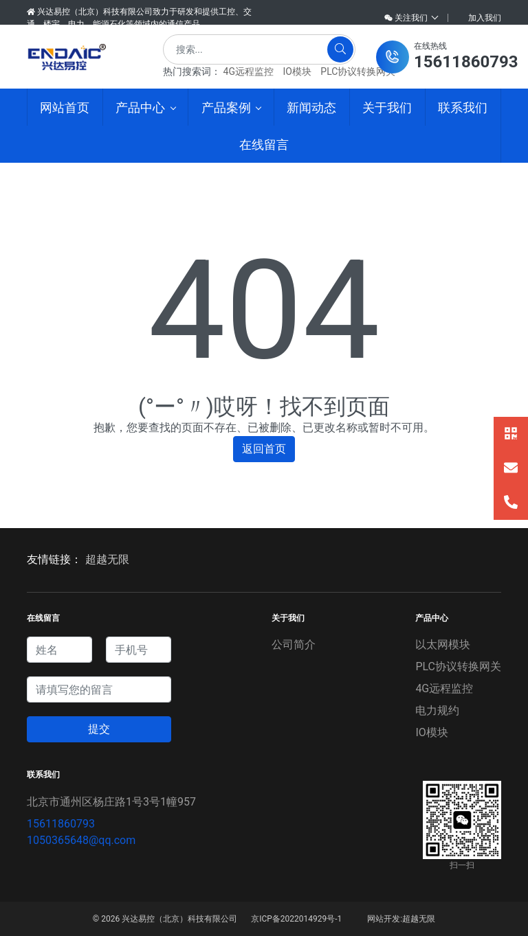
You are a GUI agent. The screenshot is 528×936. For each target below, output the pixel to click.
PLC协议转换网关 (357, 71)
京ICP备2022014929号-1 (296, 919)
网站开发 (383, 919)
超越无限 (107, 559)
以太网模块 (442, 644)
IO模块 (297, 71)
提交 (99, 728)
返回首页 (264, 448)
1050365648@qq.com (81, 840)
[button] (447, 57)
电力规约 (437, 710)
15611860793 (61, 823)
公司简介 (294, 644)
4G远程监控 (248, 71)
